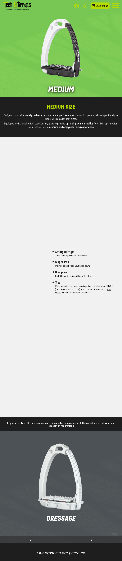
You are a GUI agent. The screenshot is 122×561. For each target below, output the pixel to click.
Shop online (100, 5)
